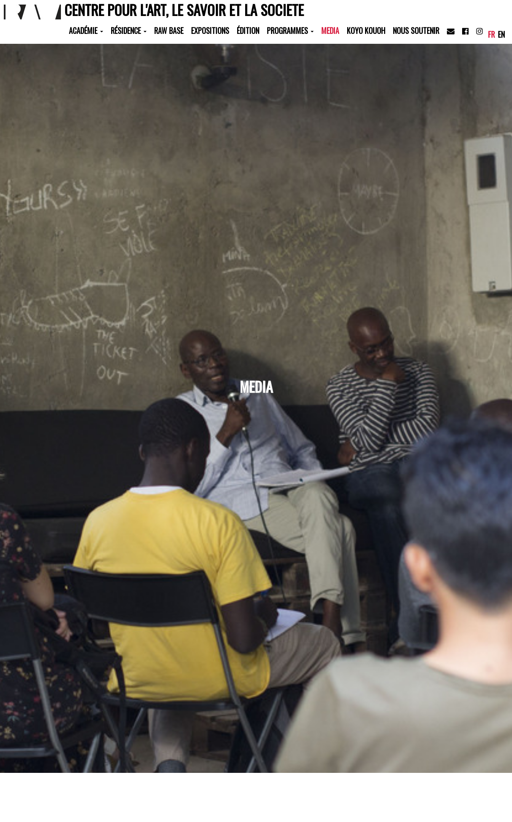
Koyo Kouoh (366, 30)
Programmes (290, 30)
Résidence (129, 30)
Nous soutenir (416, 30)
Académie (86, 30)
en (501, 34)
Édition (248, 30)
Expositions (210, 30)
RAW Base (168, 30)
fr (491, 34)
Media (330, 30)
